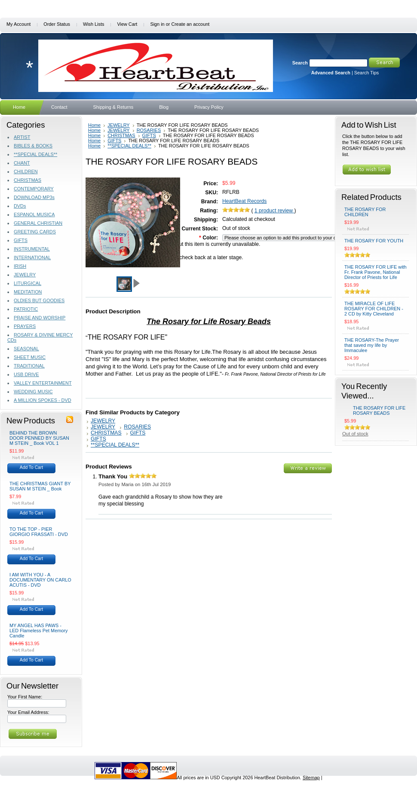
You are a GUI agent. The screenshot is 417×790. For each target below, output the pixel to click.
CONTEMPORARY (34, 188)
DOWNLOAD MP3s (34, 197)
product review (274, 211)
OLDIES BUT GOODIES (39, 300)
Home (94, 125)
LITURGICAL (27, 283)
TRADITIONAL (29, 365)
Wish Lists (93, 24)
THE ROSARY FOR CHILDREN (365, 212)
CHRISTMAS (27, 180)
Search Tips (366, 72)
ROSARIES (149, 130)
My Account (18, 24)
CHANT (22, 162)
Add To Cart (31, 467)
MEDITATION (28, 291)
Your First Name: (24, 696)
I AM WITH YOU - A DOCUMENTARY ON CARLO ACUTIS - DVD (40, 580)
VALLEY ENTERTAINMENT (43, 383)
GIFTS (21, 240)
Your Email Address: (28, 712)
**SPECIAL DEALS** (35, 154)
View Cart (127, 24)
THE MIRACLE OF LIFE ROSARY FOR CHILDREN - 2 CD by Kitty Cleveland (373, 308)
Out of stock (355, 433)
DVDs (20, 205)
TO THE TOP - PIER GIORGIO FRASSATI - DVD (38, 532)
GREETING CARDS (35, 231)
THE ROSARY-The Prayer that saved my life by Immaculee (371, 345)
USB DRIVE (26, 374)
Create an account (190, 24)
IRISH (20, 266)
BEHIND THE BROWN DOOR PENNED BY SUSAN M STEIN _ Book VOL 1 (39, 438)
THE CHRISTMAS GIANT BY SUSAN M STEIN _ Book (40, 486)
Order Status (56, 24)
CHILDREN (26, 171)
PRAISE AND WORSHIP (39, 317)
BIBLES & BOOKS (33, 145)
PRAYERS (25, 326)
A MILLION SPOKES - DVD (42, 400)
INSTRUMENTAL (32, 248)
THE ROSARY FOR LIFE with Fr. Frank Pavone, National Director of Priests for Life (375, 272)
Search (300, 62)
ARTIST (22, 137)
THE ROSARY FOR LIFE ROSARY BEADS (379, 410)
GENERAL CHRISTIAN (38, 223)
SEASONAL (26, 348)
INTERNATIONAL (32, 257)
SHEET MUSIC (30, 357)
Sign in (157, 24)
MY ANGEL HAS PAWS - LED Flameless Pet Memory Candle (38, 630)
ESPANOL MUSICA (34, 214)
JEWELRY (25, 274)
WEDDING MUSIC (33, 391)
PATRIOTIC (26, 309)
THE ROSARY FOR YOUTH (373, 240)
